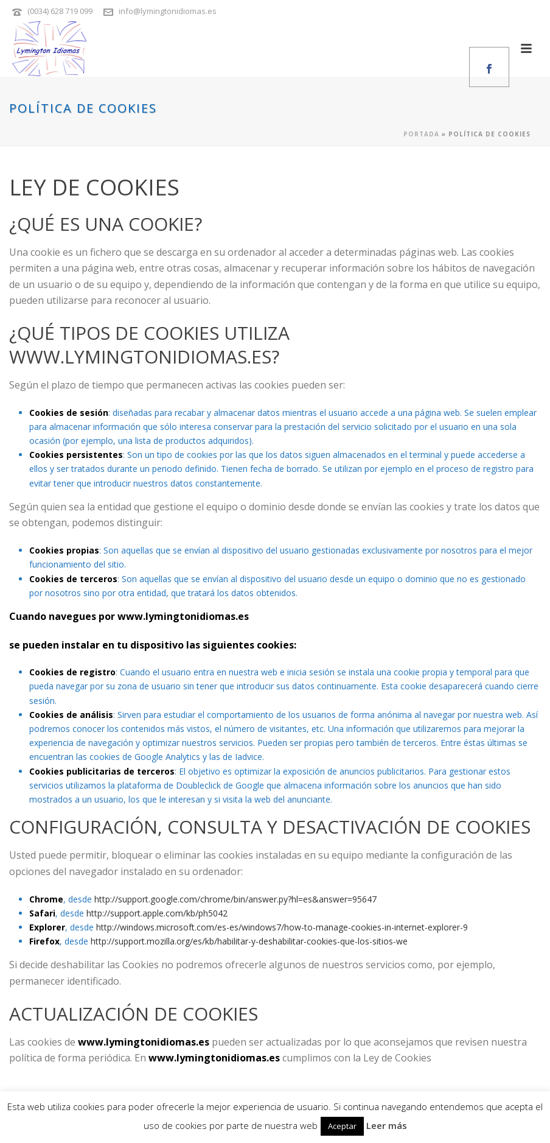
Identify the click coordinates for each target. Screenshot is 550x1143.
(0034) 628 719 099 (59, 10)
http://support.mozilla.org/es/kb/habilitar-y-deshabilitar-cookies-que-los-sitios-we (249, 941)
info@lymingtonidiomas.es (168, 10)
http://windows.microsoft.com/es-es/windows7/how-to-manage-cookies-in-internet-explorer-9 (282, 927)
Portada (421, 134)
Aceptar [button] (342, 1125)
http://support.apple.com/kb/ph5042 (157, 913)
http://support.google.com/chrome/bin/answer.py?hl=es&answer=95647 (235, 899)
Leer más (386, 1125)
